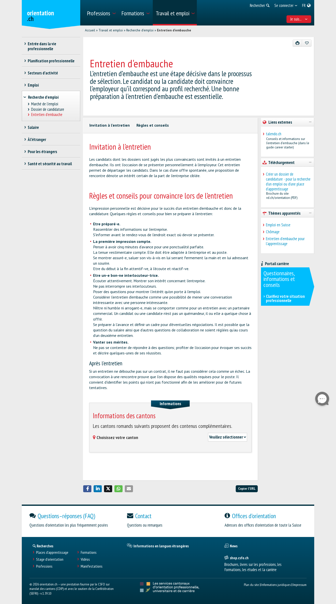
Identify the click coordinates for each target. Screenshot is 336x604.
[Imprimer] (297, 43)
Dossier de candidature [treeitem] (47, 109)
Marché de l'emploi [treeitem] (44, 104)
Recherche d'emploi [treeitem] (43, 97)
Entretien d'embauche (174, 30)
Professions (44, 566)
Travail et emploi (111, 30)
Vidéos (85, 559)
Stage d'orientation (49, 559)
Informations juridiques (276, 584)
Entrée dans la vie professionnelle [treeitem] (42, 46)
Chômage (273, 231)
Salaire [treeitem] (33, 127)
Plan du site (251, 584)
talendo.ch (273, 133)
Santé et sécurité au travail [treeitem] (50, 163)
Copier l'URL (247, 488)
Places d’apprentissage (52, 552)
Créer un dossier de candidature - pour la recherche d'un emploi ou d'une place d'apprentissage (288, 182)
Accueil (90, 30)
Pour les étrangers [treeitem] (42, 151)
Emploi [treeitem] (33, 85)
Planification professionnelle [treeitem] (51, 61)
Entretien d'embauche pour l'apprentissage (285, 241)
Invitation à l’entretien (109, 125)
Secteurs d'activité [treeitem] (43, 73)
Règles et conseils (152, 125)
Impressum (300, 584)
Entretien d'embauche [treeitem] (46, 114)
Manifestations (92, 566)
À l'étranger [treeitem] (37, 139)
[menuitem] (101, 12)
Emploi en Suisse (278, 224)
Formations (89, 552)
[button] (87, 488)
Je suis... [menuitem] (299, 19)
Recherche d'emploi (140, 30)
